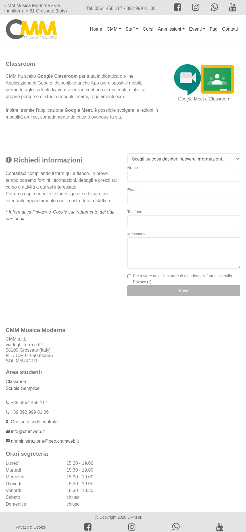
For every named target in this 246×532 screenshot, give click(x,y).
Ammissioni (169, 29)
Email (132, 189)
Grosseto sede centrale (33, 421)
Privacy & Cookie (31, 527)
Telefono (134, 212)
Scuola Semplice (22, 388)
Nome (132, 167)
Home (96, 29)
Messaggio (137, 234)
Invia (184, 290)
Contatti (230, 29)
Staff (130, 29)
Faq (214, 29)
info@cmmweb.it (28, 431)
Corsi (148, 29)
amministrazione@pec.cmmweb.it (44, 441)
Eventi (195, 29)
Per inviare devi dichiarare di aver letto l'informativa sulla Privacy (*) (182, 279)
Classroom (16, 381)
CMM (112, 29)
